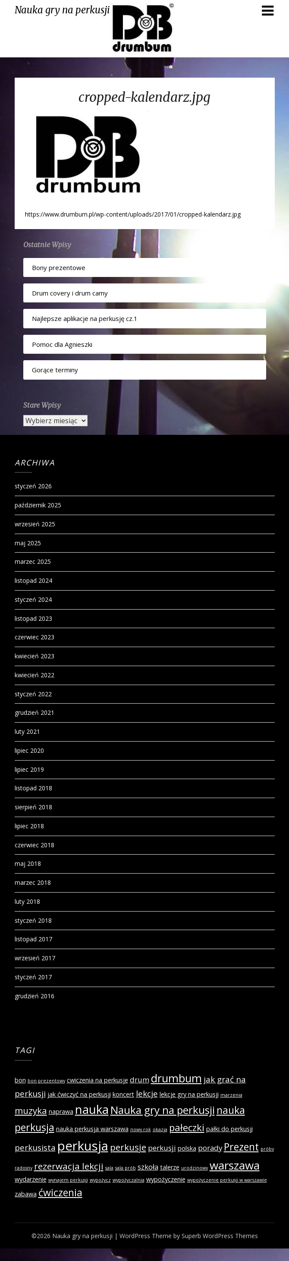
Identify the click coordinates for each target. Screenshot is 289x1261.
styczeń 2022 (33, 694)
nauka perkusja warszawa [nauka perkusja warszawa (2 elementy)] (92, 1129)
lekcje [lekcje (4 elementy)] (147, 1093)
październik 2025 (38, 505)
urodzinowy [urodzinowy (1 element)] (194, 1168)
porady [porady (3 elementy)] (210, 1148)
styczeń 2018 (33, 920)
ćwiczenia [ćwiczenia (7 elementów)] (60, 1192)
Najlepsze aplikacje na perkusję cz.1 (85, 318)
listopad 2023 (33, 618)
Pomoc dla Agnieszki (62, 344)
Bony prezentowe (58, 267)
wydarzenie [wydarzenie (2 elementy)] (31, 1179)
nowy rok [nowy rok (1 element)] (140, 1129)
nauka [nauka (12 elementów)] (92, 1109)
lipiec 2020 (29, 750)
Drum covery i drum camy (70, 293)
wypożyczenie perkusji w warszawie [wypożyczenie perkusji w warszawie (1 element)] (227, 1180)
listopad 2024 (33, 580)
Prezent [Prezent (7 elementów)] (241, 1147)
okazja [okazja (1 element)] (160, 1129)
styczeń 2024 (33, 599)
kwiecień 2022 (34, 675)
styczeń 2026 (33, 486)
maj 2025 (28, 543)
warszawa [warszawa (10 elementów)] (235, 1165)
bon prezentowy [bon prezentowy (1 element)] (46, 1081)
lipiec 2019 (29, 769)
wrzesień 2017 (35, 958)
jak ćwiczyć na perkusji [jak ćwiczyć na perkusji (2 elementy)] (79, 1094)
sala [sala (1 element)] (109, 1168)
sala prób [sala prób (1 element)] (125, 1168)
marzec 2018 (33, 882)
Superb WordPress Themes (220, 1236)
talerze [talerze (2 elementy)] (169, 1167)
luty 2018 (27, 901)
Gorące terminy (55, 369)
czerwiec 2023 (34, 637)
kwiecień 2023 (34, 656)
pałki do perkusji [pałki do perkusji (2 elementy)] (229, 1129)
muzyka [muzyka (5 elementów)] (31, 1110)
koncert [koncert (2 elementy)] (123, 1094)
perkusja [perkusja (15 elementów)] (82, 1145)
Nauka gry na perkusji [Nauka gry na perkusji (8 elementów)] (162, 1110)
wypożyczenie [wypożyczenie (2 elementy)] (165, 1179)
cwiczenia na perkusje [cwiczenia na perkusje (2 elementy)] (97, 1080)
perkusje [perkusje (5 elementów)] (128, 1147)
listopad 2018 (33, 788)
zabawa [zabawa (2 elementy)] (26, 1194)
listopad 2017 (33, 939)
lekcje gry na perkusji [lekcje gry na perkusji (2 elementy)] (189, 1094)
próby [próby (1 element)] (267, 1149)
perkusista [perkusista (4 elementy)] (35, 1147)
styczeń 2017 (33, 977)
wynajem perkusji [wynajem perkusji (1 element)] (68, 1180)
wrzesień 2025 (35, 524)
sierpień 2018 (33, 807)
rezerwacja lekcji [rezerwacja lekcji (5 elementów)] (69, 1166)
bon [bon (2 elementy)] (20, 1080)
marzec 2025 (33, 561)
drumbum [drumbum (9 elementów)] (176, 1078)
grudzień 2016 (34, 996)
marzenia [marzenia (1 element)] (231, 1095)
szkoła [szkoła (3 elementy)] (148, 1167)
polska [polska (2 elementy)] (187, 1148)
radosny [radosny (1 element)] (23, 1168)
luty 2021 (27, 731)
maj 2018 (28, 863)
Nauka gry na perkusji (62, 10)
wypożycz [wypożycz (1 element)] (100, 1180)
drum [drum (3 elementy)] (139, 1080)
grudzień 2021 (34, 712)
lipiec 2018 (29, 826)
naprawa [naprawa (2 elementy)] (61, 1111)
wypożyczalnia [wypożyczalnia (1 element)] (128, 1180)
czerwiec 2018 (34, 845)
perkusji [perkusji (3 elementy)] (162, 1148)
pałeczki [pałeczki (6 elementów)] (186, 1127)
